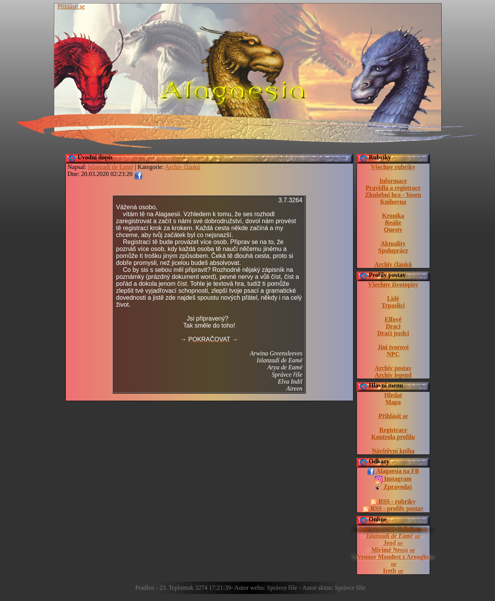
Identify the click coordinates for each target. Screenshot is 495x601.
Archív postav (393, 368)
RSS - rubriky (392, 501)
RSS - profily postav (393, 508)
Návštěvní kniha (393, 450)
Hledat (393, 395)
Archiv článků (393, 264)
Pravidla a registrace (393, 187)
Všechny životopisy (393, 284)
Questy (393, 229)
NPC (393, 354)
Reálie (393, 222)
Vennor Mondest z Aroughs (393, 556)
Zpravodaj (393, 487)
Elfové (393, 319)
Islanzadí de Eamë (389, 536)
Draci (393, 326)
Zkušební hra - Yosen (393, 194)
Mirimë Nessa (389, 549)
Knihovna (393, 201)
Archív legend (393, 375)
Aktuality (393, 243)
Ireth (389, 570)
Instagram (393, 479)
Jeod (390, 543)
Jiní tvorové (393, 347)
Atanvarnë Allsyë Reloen (389, 529)
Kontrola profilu (393, 437)
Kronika (393, 215)
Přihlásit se (71, 6)
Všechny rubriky (393, 167)
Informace (393, 181)
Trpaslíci (393, 305)
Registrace (393, 430)
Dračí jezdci (393, 333)
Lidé (393, 298)
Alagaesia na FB (393, 471)
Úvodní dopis (95, 157)
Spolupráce (393, 250)
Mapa (393, 402)
